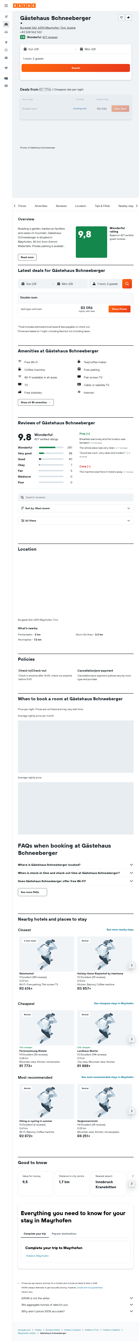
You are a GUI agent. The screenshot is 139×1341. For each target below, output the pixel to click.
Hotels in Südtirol (111, 1329)
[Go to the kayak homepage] (24, 5)
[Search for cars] (6, 32)
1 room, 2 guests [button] (33, 58)
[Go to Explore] (6, 42)
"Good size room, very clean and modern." (104, 454)
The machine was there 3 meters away (106, 471)
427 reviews (50, 37)
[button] (6, 6)
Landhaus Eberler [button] (87, 1051)
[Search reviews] (78, 497)
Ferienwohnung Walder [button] (33, 1051)
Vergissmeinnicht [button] (87, 1121)
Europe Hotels (53, 1329)
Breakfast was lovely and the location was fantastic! (102, 440)
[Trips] (6, 68)
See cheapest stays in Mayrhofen (114, 1003)
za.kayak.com (24, 1329)
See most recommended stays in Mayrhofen (107, 1077)
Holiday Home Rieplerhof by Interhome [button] (100, 973)
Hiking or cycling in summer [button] (35, 1121)
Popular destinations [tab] (64, 1233)
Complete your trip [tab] (35, 1233)
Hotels (38, 1329)
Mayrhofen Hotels (27, 1332)
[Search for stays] (6, 24)
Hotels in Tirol (92, 1329)
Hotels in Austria (72, 1329)
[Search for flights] (6, 16)
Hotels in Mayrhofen (37, 1255)
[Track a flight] (6, 50)
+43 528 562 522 (31, 32)
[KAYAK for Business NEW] (6, 57)
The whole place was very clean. (103, 447)
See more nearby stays (120, 929)
